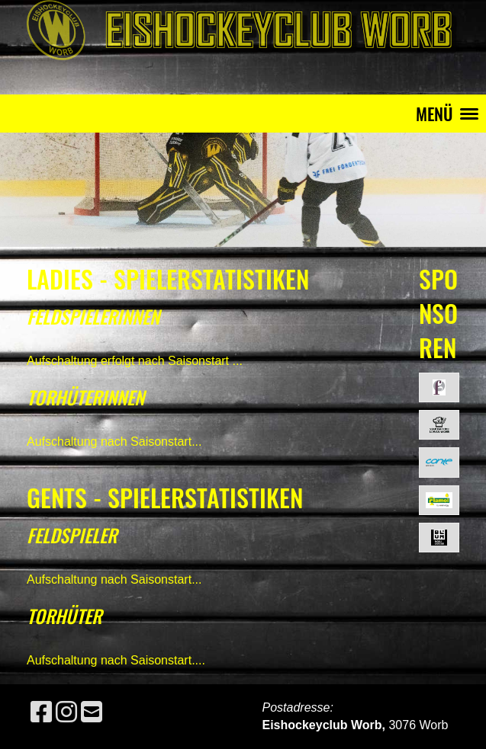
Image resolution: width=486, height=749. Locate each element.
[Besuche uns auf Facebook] (41, 712)
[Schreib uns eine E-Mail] (91, 712)
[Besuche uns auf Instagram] (66, 712)
